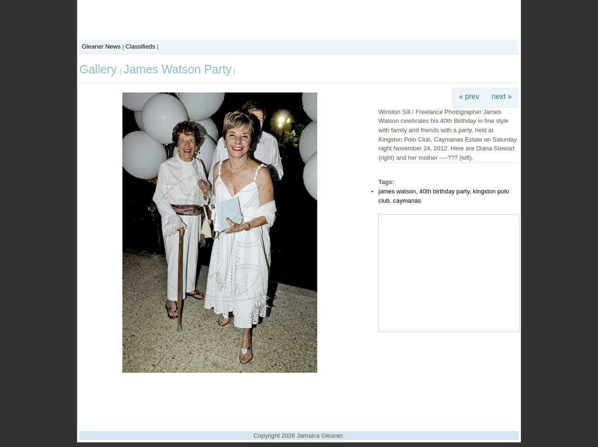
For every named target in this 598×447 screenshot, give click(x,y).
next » (502, 96)
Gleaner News (101, 46)
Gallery (99, 69)
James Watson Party (177, 69)
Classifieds (140, 46)
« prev (469, 96)
